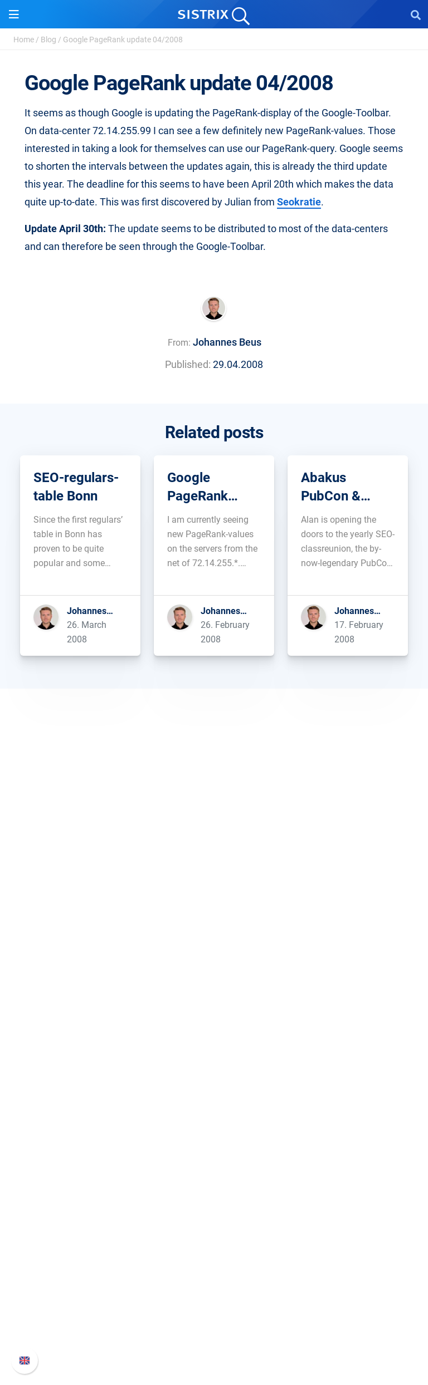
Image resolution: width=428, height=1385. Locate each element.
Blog (48, 39)
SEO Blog (214, 1172)
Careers (214, 900)
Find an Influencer (214, 1063)
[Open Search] (415, 14)
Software (214, 988)
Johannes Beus (227, 342)
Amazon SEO (214, 1045)
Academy (214, 1155)
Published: (188, 364)
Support (214, 1243)
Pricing (214, 1009)
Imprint (214, 953)
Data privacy (214, 935)
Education (214, 917)
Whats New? (214, 1282)
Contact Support (214, 1318)
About (214, 882)
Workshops (214, 1137)
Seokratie (299, 202)
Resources (214, 1098)
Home (23, 39)
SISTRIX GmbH (214, 861)
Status (214, 1335)
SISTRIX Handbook (214, 1264)
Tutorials (214, 1208)
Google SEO (214, 1027)
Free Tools (214, 1190)
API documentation (214, 1300)
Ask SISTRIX (214, 1119)
